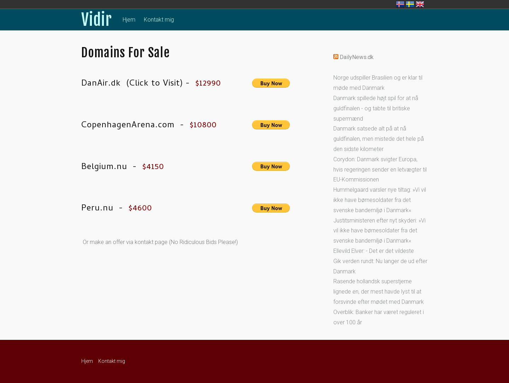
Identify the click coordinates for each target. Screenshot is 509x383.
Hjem (129, 19)
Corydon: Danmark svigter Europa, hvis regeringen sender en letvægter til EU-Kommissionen (380, 169)
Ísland (400, 4)
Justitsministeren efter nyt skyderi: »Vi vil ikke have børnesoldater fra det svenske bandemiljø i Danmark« (379, 230)
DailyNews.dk (357, 57)
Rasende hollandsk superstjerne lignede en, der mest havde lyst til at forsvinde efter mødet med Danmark (378, 291)
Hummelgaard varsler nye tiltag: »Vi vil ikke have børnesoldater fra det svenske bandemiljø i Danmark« (379, 200)
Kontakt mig (159, 19)
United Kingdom (420, 4)
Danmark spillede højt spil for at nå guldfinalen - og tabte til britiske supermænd (375, 108)
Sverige (410, 4)
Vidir (96, 20)
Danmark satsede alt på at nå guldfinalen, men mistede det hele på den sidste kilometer (378, 138)
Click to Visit (154, 84)
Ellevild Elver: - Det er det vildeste (373, 251)
